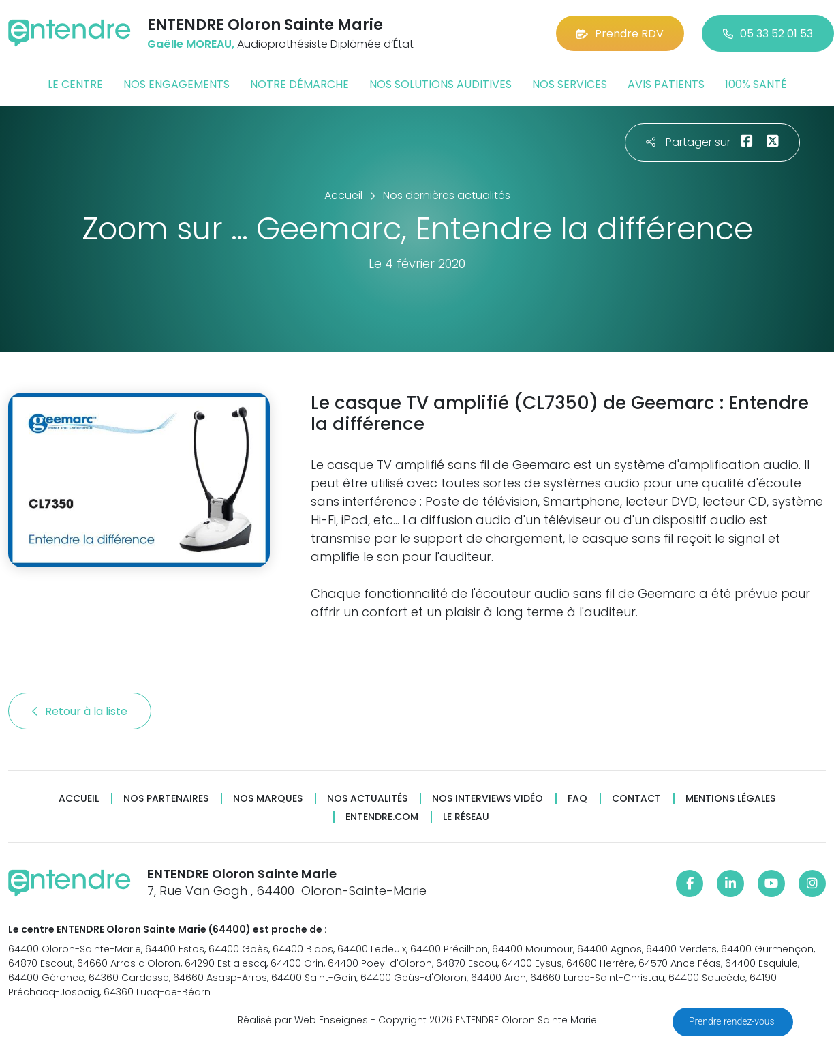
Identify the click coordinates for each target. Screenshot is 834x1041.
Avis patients (666, 84)
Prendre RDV (620, 34)
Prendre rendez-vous (733, 1021)
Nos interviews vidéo (487, 798)
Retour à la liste (79, 711)
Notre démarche (299, 84)
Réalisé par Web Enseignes (303, 1020)
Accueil (79, 798)
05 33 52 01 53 (768, 34)
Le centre (75, 84)
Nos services (569, 84)
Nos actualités (367, 798)
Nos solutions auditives (440, 84)
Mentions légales (730, 798)
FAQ (577, 798)
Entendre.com (381, 817)
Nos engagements (176, 84)
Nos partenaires (165, 798)
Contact (636, 798)
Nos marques (268, 798)
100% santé (756, 84)
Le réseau (466, 817)
